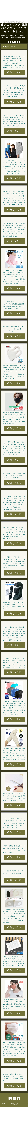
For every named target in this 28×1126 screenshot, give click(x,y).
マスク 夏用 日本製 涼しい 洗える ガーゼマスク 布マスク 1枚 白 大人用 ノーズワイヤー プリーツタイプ (14, 329)
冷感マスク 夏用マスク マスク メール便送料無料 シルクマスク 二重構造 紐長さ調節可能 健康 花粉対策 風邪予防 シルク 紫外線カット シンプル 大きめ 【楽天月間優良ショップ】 (14, 1004)
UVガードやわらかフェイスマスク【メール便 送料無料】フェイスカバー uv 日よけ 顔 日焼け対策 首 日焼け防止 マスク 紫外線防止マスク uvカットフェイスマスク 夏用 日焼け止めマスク (14, 823)
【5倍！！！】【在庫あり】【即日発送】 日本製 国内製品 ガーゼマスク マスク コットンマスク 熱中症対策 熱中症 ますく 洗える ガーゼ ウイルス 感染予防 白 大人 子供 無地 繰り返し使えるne (14, 961)
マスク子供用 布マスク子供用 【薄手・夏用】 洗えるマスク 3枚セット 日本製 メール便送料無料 (15, 475)
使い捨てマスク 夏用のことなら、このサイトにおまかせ (14, 28)
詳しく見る (14, 72)
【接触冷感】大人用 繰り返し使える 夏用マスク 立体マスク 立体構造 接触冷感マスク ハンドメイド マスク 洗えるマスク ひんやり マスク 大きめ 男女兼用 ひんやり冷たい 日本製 (14, 663)
